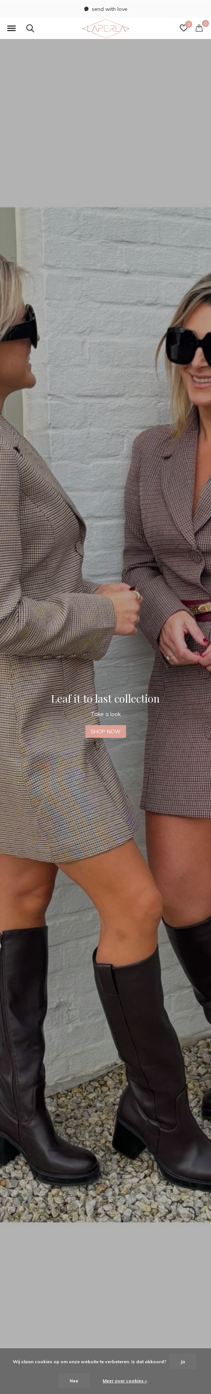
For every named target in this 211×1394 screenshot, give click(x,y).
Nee (74, 1381)
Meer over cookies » (125, 1381)
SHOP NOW (106, 731)
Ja (183, 1361)
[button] (11, 28)
